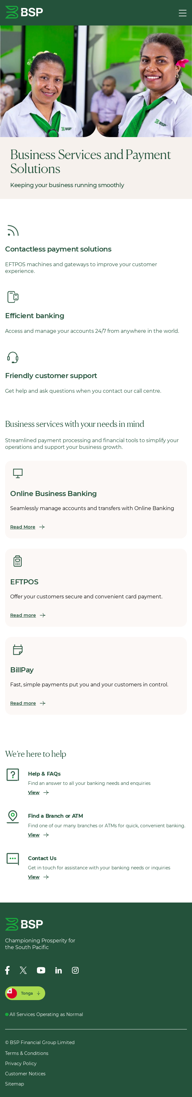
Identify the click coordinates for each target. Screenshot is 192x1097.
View (38, 792)
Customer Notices (25, 1074)
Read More (27, 527)
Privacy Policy (21, 1063)
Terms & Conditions (26, 1053)
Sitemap (14, 1084)
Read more (28, 615)
